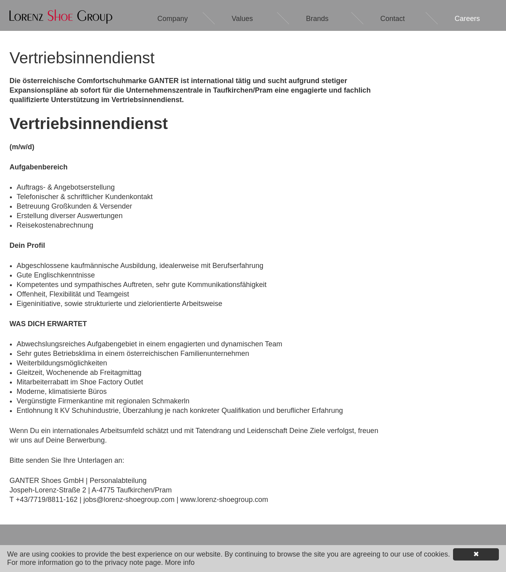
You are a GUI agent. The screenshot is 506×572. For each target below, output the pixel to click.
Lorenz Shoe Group (60, 17)
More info (179, 562)
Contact (392, 19)
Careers (467, 19)
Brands (317, 19)
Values (242, 19)
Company (172, 19)
